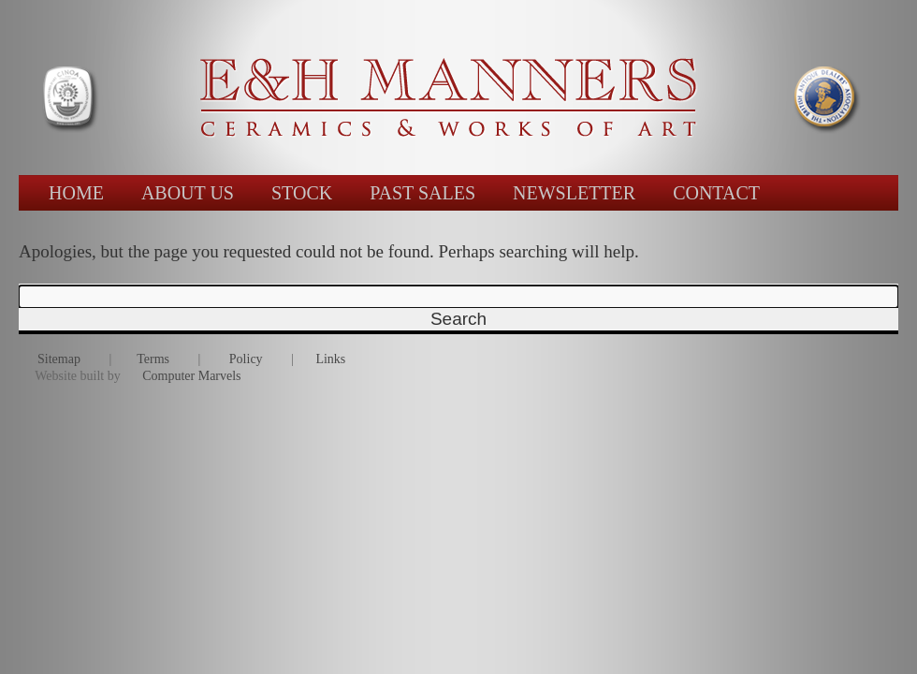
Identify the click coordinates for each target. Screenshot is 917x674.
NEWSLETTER (574, 193)
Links (330, 359)
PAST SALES (422, 193)
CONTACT (716, 193)
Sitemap (58, 359)
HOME (76, 193)
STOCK (301, 193)
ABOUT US (187, 193)
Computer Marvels (191, 376)
